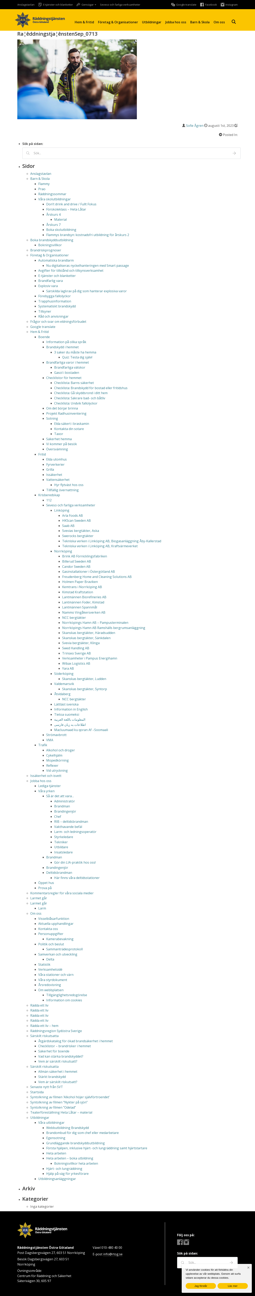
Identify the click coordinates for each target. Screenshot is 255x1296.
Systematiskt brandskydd (57, 306)
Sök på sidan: (32, 144)
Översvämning (57, 449)
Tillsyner (44, 311)
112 (49, 500)
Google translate (42, 327)
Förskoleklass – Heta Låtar (66, 209)
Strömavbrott (56, 735)
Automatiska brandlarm (56, 260)
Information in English (71, 709)
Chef (57, 816)
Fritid (42, 454)
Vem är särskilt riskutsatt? (57, 1061)
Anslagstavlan (25, 4)
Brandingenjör (65, 811)
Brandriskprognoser (45, 250)
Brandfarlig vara (50, 280)
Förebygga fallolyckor (54, 296)
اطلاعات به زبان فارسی (70, 724)
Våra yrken (46, 791)
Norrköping (63, 551)
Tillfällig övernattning (62, 490)
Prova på (45, 888)
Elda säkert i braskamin (71, 423)
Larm (42, 908)
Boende (44, 337)
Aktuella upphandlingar (56, 923)
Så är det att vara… (60, 796)
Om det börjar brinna (62, 408)
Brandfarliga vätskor (69, 367)
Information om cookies (64, 1000)
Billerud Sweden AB (76, 561)
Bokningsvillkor (50, 245)
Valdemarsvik (64, 684)
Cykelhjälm (54, 755)
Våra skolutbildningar (54, 199)
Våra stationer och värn (56, 974)
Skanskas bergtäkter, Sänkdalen (86, 638)
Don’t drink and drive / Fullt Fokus (71, 204)
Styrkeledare (63, 837)
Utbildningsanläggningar (57, 1179)
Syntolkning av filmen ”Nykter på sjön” (59, 1102)
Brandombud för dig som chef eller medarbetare (82, 1133)
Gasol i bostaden (66, 372)
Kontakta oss (48, 929)
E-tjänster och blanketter (57, 276)
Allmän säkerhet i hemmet (57, 1071)
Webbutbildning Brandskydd (67, 1128)
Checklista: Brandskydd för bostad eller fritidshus (91, 388)
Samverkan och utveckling (57, 954)
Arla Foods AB (72, 515)
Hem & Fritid (84, 22)
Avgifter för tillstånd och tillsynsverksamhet (70, 270)
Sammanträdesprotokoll (64, 949)
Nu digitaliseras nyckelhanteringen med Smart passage (87, 265)
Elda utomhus (56, 459)
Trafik (42, 745)
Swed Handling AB (75, 648)
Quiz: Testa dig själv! (77, 357)
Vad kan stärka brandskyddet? (60, 1056)
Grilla (50, 469)
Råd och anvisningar (53, 316)
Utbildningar (151, 22)
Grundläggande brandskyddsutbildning (75, 1143)
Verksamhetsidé (50, 969)
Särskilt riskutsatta (44, 1036)
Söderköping (64, 673)
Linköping (61, 510)
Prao (41, 189)
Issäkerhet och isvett (45, 775)
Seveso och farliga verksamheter (120, 4)
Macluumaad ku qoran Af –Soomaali (81, 730)
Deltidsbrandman (59, 872)
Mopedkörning (57, 760)
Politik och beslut (51, 944)
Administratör (64, 801)
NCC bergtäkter (74, 617)
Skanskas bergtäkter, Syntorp (84, 689)
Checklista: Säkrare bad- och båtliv (79, 398)
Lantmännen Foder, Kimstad (83, 602)
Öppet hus (46, 883)
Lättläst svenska (66, 704)
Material (60, 219)
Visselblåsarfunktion (53, 918)
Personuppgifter (50, 934)
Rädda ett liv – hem (44, 1025)
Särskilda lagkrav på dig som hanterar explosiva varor (86, 291)
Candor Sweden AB (76, 566)
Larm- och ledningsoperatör (75, 832)
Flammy (44, 184)
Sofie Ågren (194, 125)
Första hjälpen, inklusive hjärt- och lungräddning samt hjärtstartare (96, 1148)
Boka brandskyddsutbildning (51, 240)
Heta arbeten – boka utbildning (69, 1158)
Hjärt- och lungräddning (64, 1168)
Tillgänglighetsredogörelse (66, 995)
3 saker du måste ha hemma (75, 352)
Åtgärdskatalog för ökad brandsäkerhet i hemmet (75, 1041)
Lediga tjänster (49, 786)
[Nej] (248, 1267)
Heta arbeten (56, 1153)
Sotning (52, 418)
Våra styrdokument (52, 980)
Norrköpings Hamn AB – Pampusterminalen (95, 622)
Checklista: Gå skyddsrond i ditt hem (81, 393)
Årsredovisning (49, 985)
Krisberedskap (49, 495)
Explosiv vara (48, 286)
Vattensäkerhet (58, 479)
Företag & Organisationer (118, 22)
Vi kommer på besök (61, 444)
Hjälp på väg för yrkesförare (67, 1173)
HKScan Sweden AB (76, 520)
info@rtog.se (113, 1254)
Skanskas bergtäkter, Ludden (84, 679)
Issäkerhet (54, 474)
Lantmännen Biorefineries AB (84, 597)
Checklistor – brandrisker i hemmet (64, 1046)
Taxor (58, 434)
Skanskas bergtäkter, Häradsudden (88, 633)
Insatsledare (63, 852)
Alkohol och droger (60, 750)
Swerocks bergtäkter (77, 536)
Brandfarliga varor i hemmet (67, 362)
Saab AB (68, 526)
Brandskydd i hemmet (62, 347)
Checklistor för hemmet (63, 378)
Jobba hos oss (175, 22)
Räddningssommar (52, 194)
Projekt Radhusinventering (66, 413)
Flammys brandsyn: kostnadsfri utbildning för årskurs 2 (87, 235)
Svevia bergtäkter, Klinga (81, 643)
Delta (50, 959)
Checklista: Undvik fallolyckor (75, 403)
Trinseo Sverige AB (76, 653)
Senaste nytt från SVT (46, 1087)
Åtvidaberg (62, 694)
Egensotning (55, 1138)
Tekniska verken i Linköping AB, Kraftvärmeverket (100, 546)
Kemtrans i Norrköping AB (82, 587)
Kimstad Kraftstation (77, 592)
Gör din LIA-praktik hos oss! (75, 862)
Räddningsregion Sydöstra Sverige (56, 1031)
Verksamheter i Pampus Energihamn (89, 658)
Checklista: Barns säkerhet (74, 383)
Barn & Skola (200, 22)
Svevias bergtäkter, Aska (80, 530)
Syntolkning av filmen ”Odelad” (53, 1107)
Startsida (37, 1092)
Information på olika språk (66, 342)
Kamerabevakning (60, 939)
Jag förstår (200, 1285)
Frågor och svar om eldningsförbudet (58, 321)
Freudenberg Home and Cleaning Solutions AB (97, 577)
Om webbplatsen (51, 990)
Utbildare (61, 847)
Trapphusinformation (54, 301)
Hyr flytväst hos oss (68, 485)
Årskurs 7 (53, 224)
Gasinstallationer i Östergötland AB (88, 571)
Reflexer (52, 765)
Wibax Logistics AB (76, 663)
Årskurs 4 (53, 214)
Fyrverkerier (55, 464)
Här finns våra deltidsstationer (77, 878)
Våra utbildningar (51, 1122)
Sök (233, 22)
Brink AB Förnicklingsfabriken (84, 556)
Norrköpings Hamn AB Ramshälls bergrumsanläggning (103, 628)
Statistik (44, 964)
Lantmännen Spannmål (79, 607)
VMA (49, 740)
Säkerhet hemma (59, 439)
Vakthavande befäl (68, 827)
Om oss (219, 22)
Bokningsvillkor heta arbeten (76, 1163)
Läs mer (233, 1285)
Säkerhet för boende (53, 1051)
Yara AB (68, 668)
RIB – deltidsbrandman (71, 821)
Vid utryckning (57, 770)
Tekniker (61, 842)
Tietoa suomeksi (66, 714)
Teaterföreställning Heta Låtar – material (61, 1112)
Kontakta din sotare (69, 429)
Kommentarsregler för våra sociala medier (62, 893)
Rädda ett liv (39, 1005)
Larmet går (38, 898)
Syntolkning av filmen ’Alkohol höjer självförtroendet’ (70, 1097)
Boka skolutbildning (61, 229)
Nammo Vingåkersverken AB (83, 612)
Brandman (62, 806)
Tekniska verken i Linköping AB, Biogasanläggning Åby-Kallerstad (111, 541)
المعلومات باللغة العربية (69, 719)
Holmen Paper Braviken (80, 582)
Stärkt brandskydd (52, 1077)
